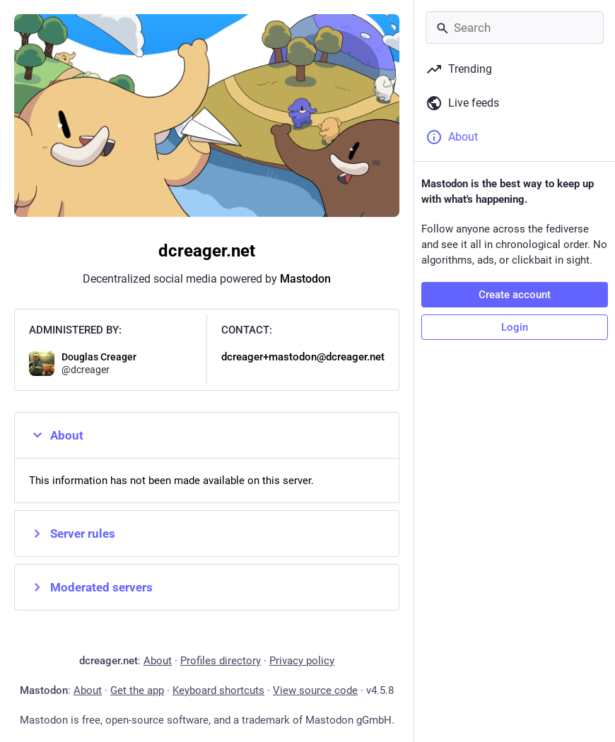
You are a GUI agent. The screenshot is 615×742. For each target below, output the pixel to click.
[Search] (515, 27)
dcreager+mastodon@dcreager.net (303, 357)
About (56, 435)
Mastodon (305, 278)
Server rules (72, 533)
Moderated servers (91, 587)
